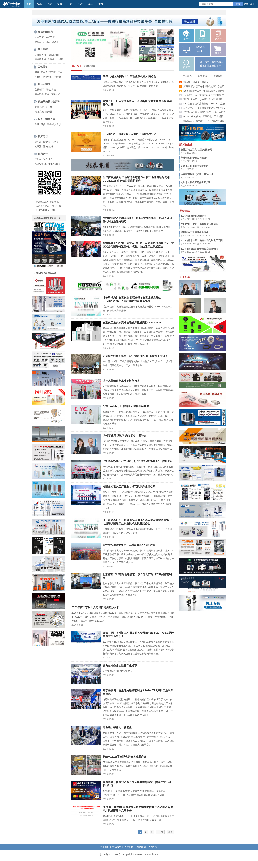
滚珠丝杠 (55, 94)
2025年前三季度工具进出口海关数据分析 (95, 607)
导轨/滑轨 (51, 89)
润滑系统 (47, 76)
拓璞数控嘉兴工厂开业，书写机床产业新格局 (129, 486)
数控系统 (39, 107)
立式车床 (39, 37)
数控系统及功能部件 (49, 101)
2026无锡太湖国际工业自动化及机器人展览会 (129, 76)
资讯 (39, 4)
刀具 (37, 72)
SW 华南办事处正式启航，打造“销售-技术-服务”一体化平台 (138, 461)
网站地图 (141, 847)
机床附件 (43, 153)
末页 (170, 832)
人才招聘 (129, 847)
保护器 (46, 142)
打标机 (38, 76)
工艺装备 (43, 66)
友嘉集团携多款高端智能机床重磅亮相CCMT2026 (132, 322)
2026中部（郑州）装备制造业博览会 (199, 224)
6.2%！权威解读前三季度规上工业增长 (203, 116)
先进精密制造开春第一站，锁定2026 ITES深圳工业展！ (135, 356)
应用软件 (50, 107)
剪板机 (59, 59)
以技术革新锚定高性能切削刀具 (121, 380)
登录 (246, 4)
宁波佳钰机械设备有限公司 (194, 157)
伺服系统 (39, 111)
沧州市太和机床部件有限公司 (196, 182)
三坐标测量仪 (54, 124)
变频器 (38, 146)
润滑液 (57, 76)
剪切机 (51, 59)
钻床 (47, 42)
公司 (69, 4)
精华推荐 (89, 66)
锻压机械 (43, 49)
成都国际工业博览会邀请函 (194, 232)
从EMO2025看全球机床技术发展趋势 (124, 756)
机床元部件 (44, 84)
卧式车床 (50, 37)
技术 (100, 4)
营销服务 (116, 847)
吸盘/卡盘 (48, 159)
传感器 (55, 142)
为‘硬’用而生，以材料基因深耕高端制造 (126, 406)
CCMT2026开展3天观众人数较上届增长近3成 (129, 134)
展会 (90, 4)
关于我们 (104, 847)
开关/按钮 (48, 146)
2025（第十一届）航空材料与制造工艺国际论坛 (205, 240)
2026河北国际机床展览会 (193, 216)
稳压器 (38, 142)
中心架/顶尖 (54, 164)
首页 (29, 4)
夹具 (60, 72)
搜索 (238, 4)
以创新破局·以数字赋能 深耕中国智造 (124, 435)
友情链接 (153, 847)
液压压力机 (53, 54)
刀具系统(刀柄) (48, 72)
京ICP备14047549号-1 (111, 854)
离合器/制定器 (42, 94)
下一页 (160, 832)
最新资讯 (76, 66)
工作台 (38, 159)
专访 (80, 4)
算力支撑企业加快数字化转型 (120, 665)
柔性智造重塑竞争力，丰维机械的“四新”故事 (129, 545)
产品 (49, 4)
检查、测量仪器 (46, 119)
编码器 (48, 111)
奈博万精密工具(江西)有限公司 (196, 149)
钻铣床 (55, 42)
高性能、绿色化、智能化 (117, 727)
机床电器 (43, 136)
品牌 (59, 4)
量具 (37, 124)
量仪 (43, 124)
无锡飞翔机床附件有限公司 (194, 166)
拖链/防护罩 (41, 164)
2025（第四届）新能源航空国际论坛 (199, 248)
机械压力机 (40, 54)
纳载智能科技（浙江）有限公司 (197, 174)
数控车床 (39, 42)
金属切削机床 (45, 31)
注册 (252, 4)
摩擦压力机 (40, 59)
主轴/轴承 (39, 89)
